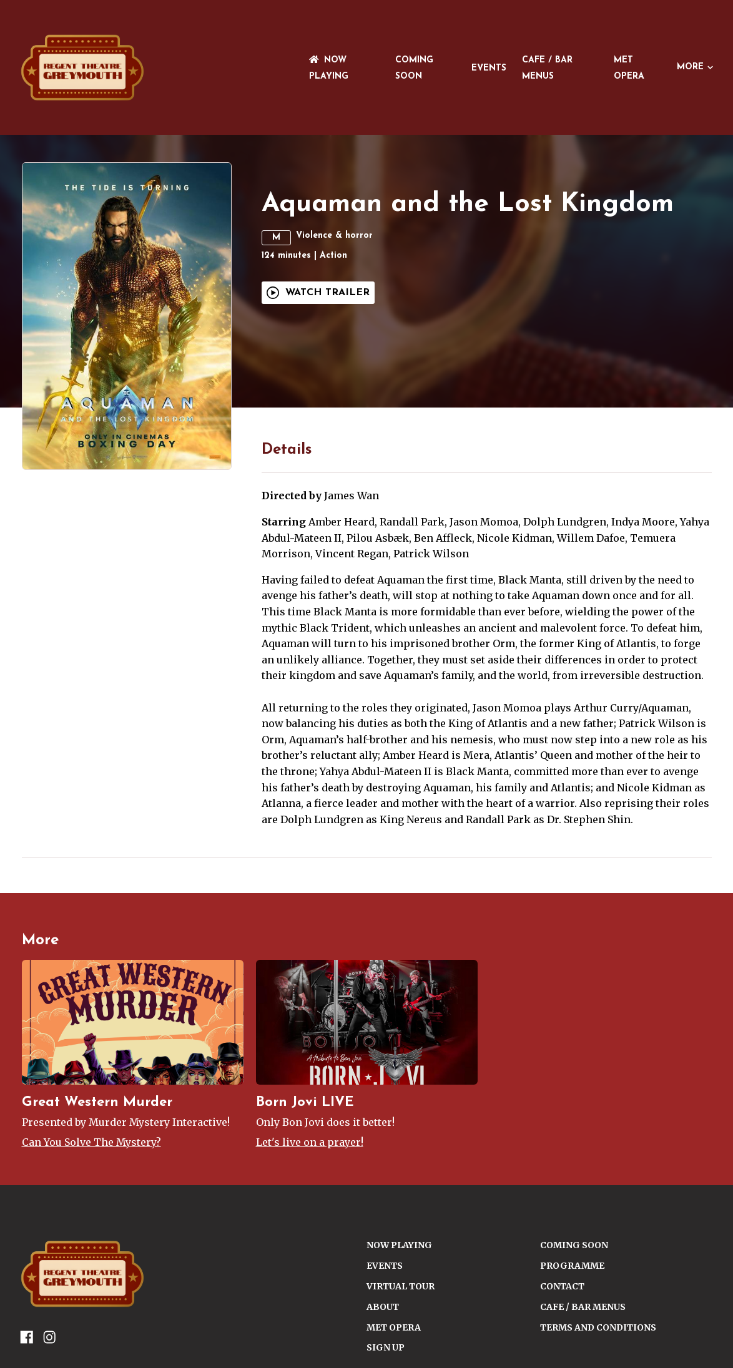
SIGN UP (385, 1347)
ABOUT (382, 1306)
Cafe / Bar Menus (583, 1306)
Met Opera (393, 1327)
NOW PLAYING (399, 1245)
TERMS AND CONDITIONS (598, 1327)
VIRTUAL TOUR (400, 1286)
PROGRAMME (572, 1265)
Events (488, 68)
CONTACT (562, 1286)
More (695, 67)
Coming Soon (574, 1245)
